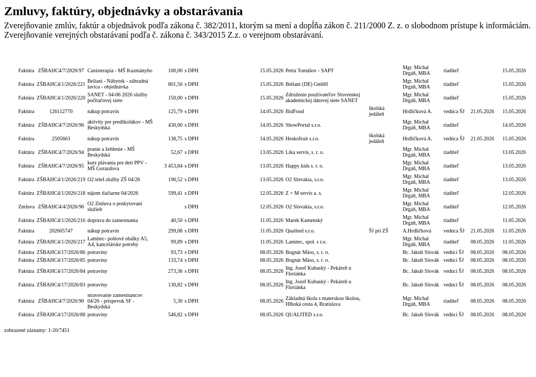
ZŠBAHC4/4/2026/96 (61, 206)
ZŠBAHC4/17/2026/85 (61, 260)
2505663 (61, 138)
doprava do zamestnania (112, 220)
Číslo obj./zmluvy (219, 56)
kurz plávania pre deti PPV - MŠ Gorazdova (117, 165)
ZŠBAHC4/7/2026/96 (61, 125)
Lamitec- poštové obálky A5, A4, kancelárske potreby (117, 241)
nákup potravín (103, 111)
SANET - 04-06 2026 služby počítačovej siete (117, 97)
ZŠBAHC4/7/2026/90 (61, 301)
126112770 (61, 111)
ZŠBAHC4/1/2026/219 (61, 179)
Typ (26, 57)
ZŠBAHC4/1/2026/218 (61, 193)
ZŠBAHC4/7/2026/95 (61, 166)
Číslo (61, 57)
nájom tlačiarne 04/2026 (112, 193)
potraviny (97, 252)
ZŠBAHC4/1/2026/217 (61, 242)
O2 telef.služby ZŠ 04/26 (113, 179)
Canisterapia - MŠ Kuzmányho (119, 70)
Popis (121, 57)
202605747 (61, 231)
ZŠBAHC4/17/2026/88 (61, 314)
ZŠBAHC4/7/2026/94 (61, 152)
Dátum (271, 57)
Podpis (422, 57)
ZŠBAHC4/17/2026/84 (61, 271)
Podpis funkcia (454, 56)
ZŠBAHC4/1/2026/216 (61, 220)
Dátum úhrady (482, 56)
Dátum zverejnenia (514, 56)
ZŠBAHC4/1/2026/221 (61, 84)
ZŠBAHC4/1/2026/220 (61, 98)
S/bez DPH (193, 56)
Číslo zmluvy (247, 56)
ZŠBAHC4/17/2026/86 (61, 252)
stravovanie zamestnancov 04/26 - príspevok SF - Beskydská (114, 300)
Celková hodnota (170, 56)
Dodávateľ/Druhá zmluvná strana (326, 57)
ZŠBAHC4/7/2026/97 (61, 70)
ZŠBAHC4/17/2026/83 (61, 284)
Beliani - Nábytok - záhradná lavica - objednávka (117, 84)
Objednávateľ (384, 57)
